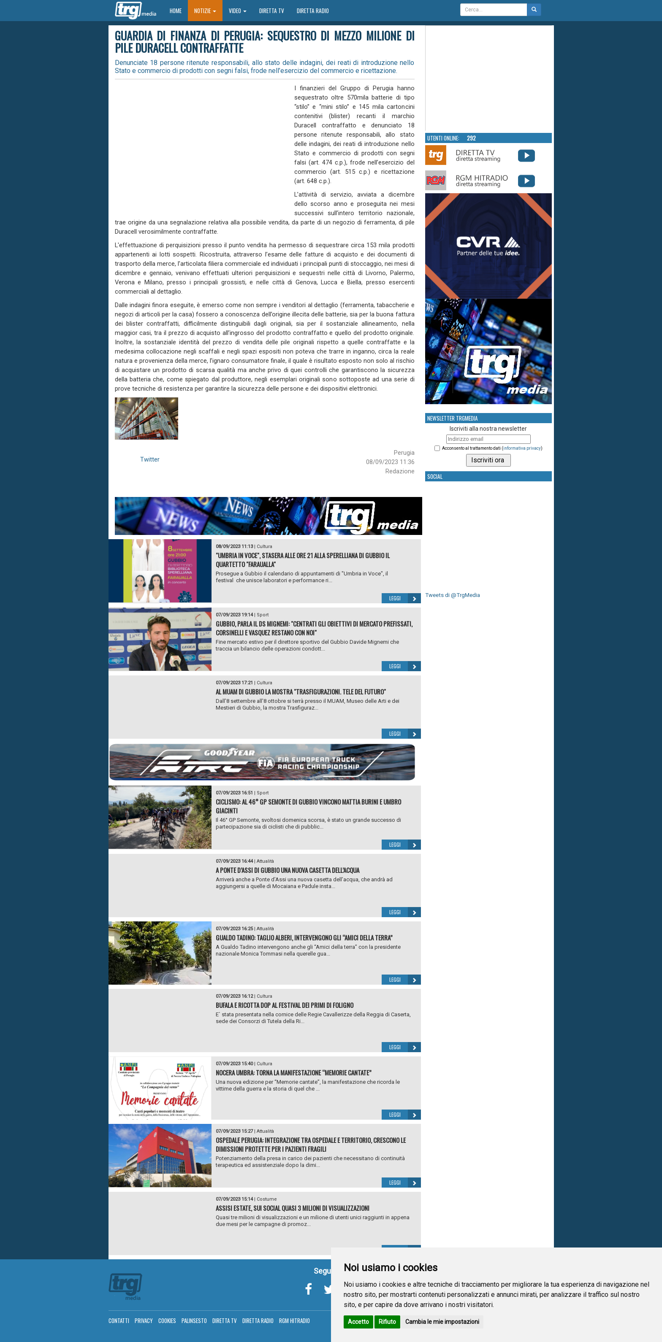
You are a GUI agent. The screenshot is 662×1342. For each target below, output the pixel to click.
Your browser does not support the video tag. (489, 78)
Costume (267, 1199)
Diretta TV (271, 10)
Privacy (144, 1320)
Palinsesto (194, 1320)
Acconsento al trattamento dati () (492, 448)
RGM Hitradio (294, 1320)
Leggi (405, 598)
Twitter (150, 459)
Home (179, 10)
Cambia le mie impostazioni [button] (442, 1321)
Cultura (264, 546)
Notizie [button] (205, 10)
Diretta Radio (313, 10)
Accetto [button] (358, 1321)
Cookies (167, 1320)
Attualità (265, 861)
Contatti (119, 1320)
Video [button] (238, 10)
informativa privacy (522, 448)
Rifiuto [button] (387, 1321)
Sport (263, 615)
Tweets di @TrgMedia (452, 595)
